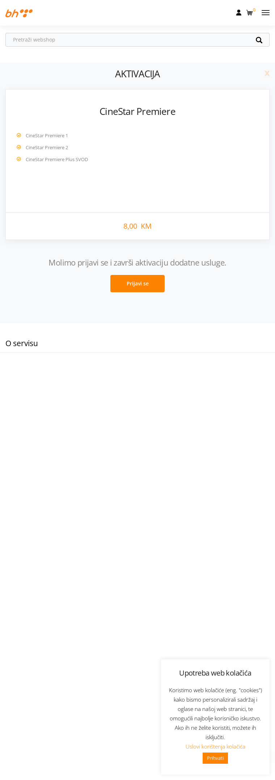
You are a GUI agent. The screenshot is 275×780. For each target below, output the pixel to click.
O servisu (21, 343)
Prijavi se (138, 283)
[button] (250, 11)
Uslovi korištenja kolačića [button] (215, 746)
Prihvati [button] (215, 758)
